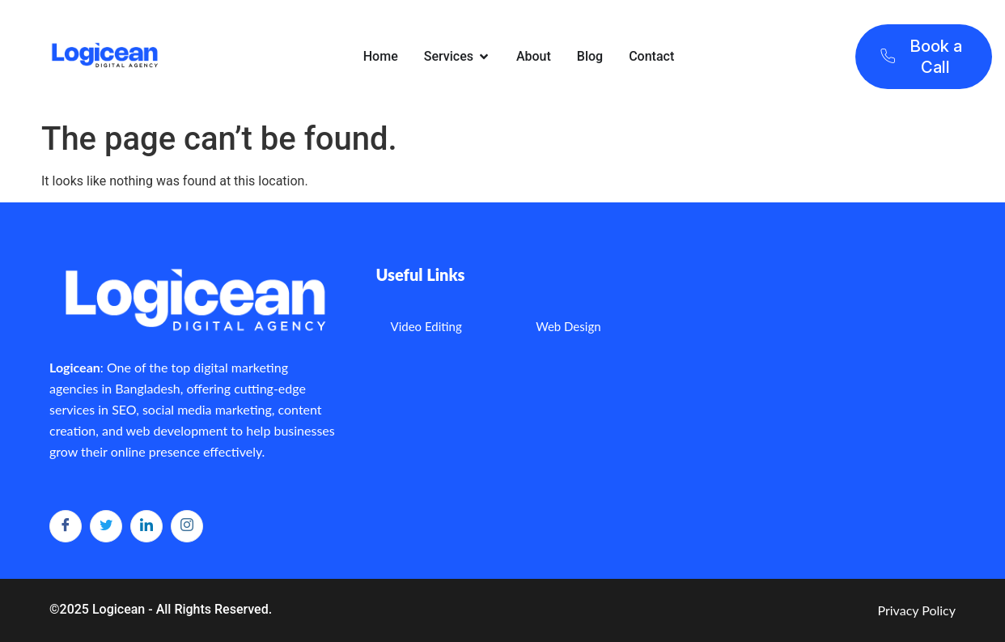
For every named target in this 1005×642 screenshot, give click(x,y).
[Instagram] (187, 526)
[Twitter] (106, 526)
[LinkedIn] (146, 526)
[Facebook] (65, 526)
